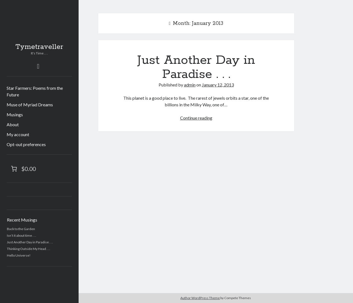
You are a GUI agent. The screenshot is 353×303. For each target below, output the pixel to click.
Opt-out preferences (26, 144)
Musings (15, 114)
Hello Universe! (19, 255)
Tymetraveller (39, 47)
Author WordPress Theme (200, 298)
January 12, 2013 (218, 84)
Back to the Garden (21, 229)
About (13, 124)
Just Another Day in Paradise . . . (30, 242)
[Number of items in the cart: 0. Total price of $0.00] (23, 168)
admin (190, 84)
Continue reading (196, 117)
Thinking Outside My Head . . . (28, 249)
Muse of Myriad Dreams (30, 104)
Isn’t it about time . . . (21, 235)
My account (18, 134)
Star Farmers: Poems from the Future (35, 91)
